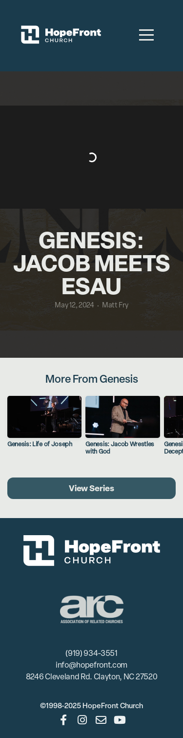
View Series (91, 488)
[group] (44, 425)
